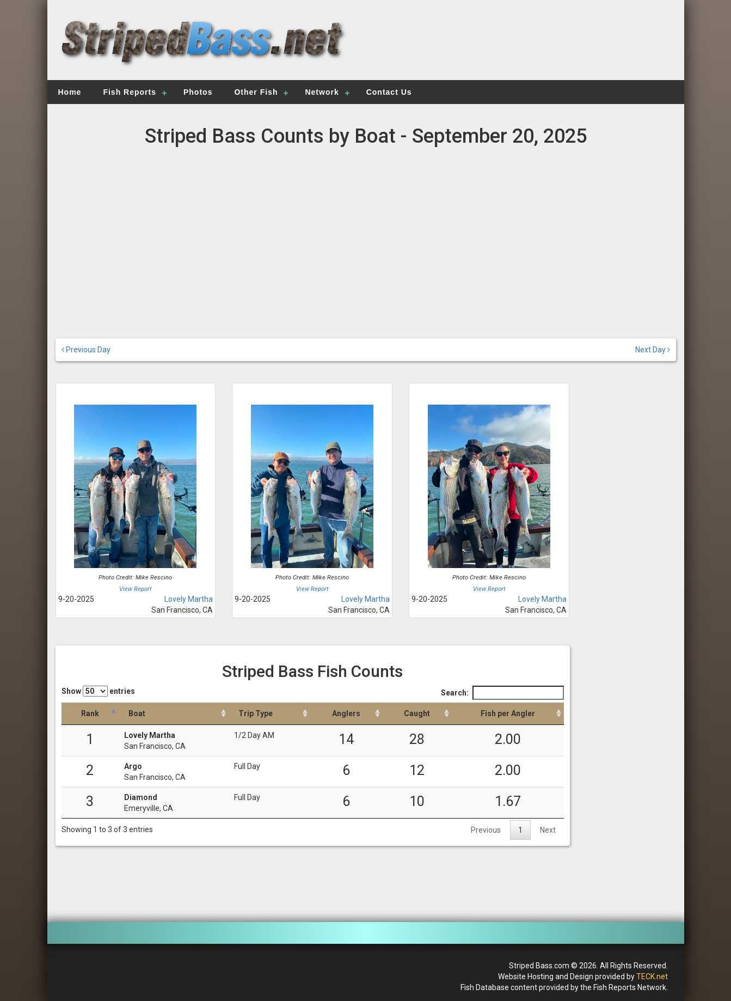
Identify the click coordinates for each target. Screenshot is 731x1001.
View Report (135, 589)
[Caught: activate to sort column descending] (417, 714)
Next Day (652, 349)
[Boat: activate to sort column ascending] (174, 714)
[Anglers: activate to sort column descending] (346, 714)
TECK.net (652, 976)
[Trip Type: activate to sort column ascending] (269, 714)
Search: (502, 693)
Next (548, 830)
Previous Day (86, 349)
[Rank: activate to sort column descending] (90, 714)
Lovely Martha (188, 599)
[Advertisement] (518, 46)
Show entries (98, 691)
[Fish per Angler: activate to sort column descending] (508, 714)
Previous (486, 830)
